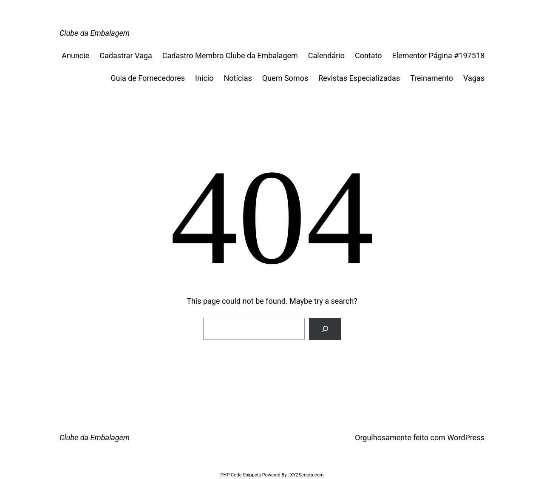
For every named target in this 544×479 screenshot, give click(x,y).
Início (204, 78)
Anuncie (75, 55)
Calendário (326, 55)
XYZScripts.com (307, 475)
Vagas (473, 78)
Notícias (238, 78)
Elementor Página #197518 (438, 55)
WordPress (466, 437)
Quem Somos (285, 78)
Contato (368, 55)
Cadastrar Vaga (125, 55)
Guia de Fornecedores (147, 78)
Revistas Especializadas (359, 78)
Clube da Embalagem (95, 33)
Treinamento (431, 78)
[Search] (325, 329)
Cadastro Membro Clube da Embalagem (230, 55)
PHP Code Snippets (241, 475)
